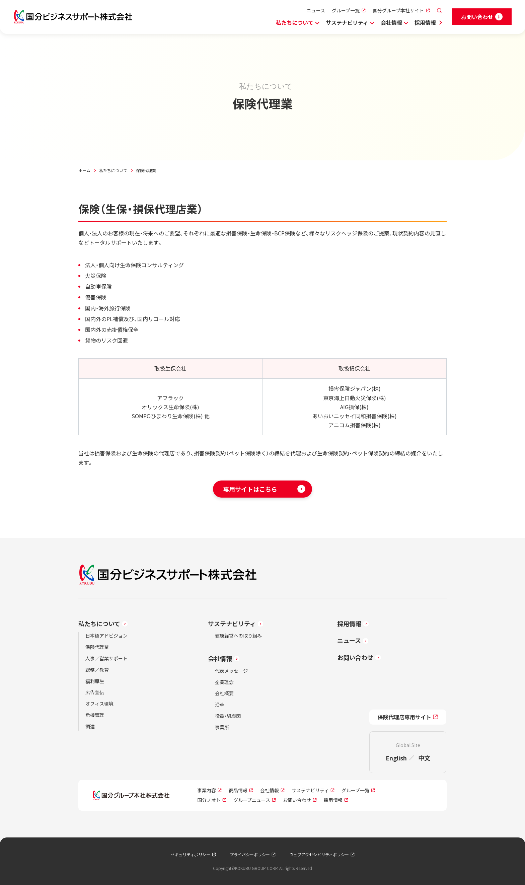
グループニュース (251, 800)
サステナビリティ (347, 22)
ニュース (316, 10)
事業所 (222, 727)
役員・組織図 (228, 716)
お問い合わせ (355, 657)
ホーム (84, 170)
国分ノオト (209, 800)
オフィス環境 (99, 703)
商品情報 (238, 790)
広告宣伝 (94, 692)
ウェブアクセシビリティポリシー (319, 854)
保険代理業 (97, 647)
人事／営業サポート (106, 658)
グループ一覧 (346, 10)
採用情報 (425, 22)
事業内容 (206, 790)
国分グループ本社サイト (398, 10)
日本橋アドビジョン (106, 635)
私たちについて (294, 22)
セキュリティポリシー (190, 854)
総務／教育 (97, 669)
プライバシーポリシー (250, 854)
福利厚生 (94, 681)
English (396, 757)
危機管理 (94, 715)
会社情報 (391, 22)
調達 (90, 726)
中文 (424, 757)
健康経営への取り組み (238, 635)
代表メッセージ (231, 670)
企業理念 (224, 682)
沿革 (219, 704)
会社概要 (224, 693)
